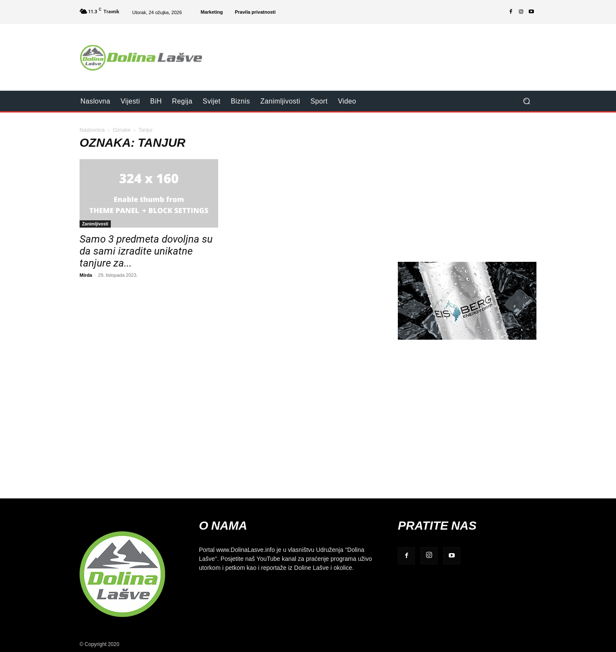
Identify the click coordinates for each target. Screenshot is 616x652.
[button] (526, 101)
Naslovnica (92, 129)
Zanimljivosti (95, 224)
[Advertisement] (379, 52)
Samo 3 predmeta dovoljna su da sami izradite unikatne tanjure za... (146, 251)
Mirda (86, 275)
